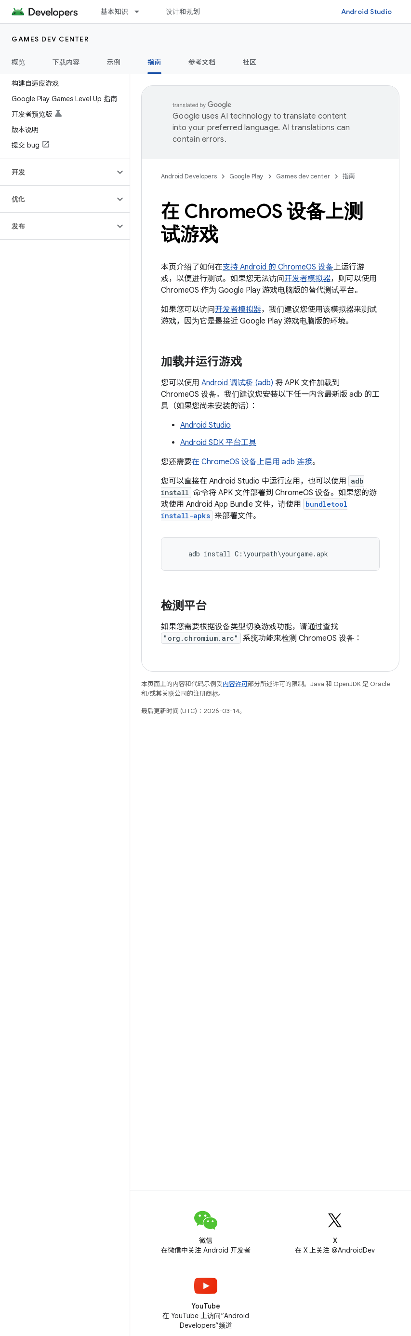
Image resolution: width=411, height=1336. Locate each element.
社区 (250, 62)
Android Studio (366, 11)
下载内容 (66, 62)
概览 (19, 62)
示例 (114, 62)
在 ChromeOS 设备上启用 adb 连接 (252, 462)
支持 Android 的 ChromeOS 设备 (278, 267)
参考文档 (202, 62)
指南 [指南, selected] (154, 62)
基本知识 (114, 11)
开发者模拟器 (307, 278)
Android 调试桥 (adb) (237, 383)
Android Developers (189, 176)
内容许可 (235, 684)
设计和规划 (183, 11)
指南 (349, 176)
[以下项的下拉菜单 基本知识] (141, 11)
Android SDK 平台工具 (218, 442)
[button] (57, 172)
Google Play (246, 176)
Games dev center (50, 39)
